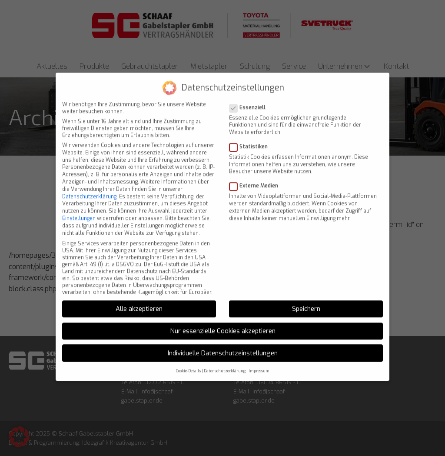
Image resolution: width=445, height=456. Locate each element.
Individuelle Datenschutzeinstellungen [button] (223, 345)
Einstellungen (79, 210)
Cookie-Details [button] (188, 363)
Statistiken (251, 138)
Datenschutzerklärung (89, 188)
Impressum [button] (259, 363)
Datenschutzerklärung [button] (225, 363)
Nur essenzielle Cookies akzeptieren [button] (223, 323)
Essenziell (250, 99)
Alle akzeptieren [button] (139, 301)
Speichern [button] (306, 301)
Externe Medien (256, 178)
